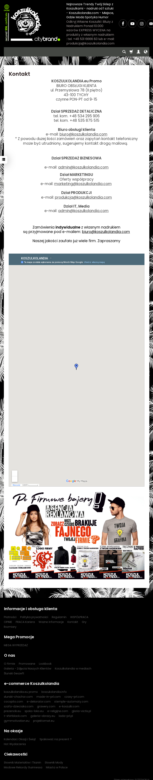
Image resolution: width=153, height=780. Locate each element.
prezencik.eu (12, 709)
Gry (84, 621)
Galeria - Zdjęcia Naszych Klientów (27, 667)
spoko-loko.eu (34, 709)
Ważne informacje (51, 621)
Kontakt (72, 621)
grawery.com (46, 704)
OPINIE (8, 621)
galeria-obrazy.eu (42, 714)
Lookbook (45, 662)
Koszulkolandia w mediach (73, 667)
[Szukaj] (124, 52)
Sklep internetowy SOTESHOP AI (131, 776)
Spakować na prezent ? (56, 736)
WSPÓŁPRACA (79, 616)
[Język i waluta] (145, 52)
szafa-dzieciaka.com (18, 704)
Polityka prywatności (34, 616)
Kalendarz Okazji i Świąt (20, 736)
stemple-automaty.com (71, 699)
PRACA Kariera (25, 621)
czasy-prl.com (74, 694)
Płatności (10, 616)
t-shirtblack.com (15, 714)
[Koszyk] (131, 52)
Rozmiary (10, 626)
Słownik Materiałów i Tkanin (22, 759)
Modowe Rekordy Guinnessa (23, 764)
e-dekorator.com (39, 699)
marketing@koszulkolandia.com (83, 183)
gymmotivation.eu (16, 718)
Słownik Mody (54, 759)
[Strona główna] (32, 23)
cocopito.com (13, 699)
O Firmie (9, 662)
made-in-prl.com (48, 694)
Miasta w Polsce (57, 764)
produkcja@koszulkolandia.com (83, 197)
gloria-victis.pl (81, 709)
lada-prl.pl (66, 714)
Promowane (27, 662)
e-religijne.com (57, 709)
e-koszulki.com (69, 704)
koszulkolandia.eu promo (21, 689)
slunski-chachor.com (18, 694)
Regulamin (59, 616)
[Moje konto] (138, 52)
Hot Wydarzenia (15, 741)
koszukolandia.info (54, 689)
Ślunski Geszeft (14, 672)
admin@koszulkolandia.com (83, 167)
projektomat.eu (43, 718)
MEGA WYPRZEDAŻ (16, 644)
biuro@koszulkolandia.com (83, 134)
